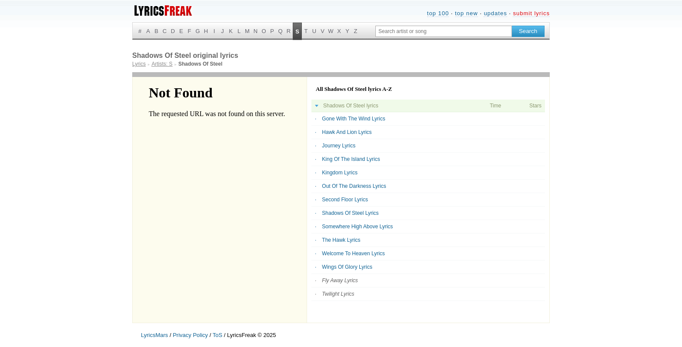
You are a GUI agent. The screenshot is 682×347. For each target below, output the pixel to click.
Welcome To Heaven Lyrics (353, 253)
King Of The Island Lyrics (351, 159)
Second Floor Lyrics (345, 200)
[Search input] (443, 31)
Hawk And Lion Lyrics (346, 132)
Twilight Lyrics (338, 294)
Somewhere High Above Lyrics (357, 227)
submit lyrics (531, 13)
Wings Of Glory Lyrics (347, 267)
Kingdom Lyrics (340, 173)
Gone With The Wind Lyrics (353, 119)
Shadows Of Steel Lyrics (350, 213)
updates (495, 13)
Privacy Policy (190, 335)
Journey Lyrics (338, 146)
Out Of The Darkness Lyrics (354, 186)
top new (466, 13)
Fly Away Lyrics (340, 280)
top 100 (438, 13)
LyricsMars (154, 335)
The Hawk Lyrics (341, 240)
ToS (217, 335)
